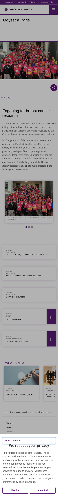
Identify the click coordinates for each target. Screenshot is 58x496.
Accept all (42, 490)
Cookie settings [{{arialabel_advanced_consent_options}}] (12, 440)
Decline (15, 490)
